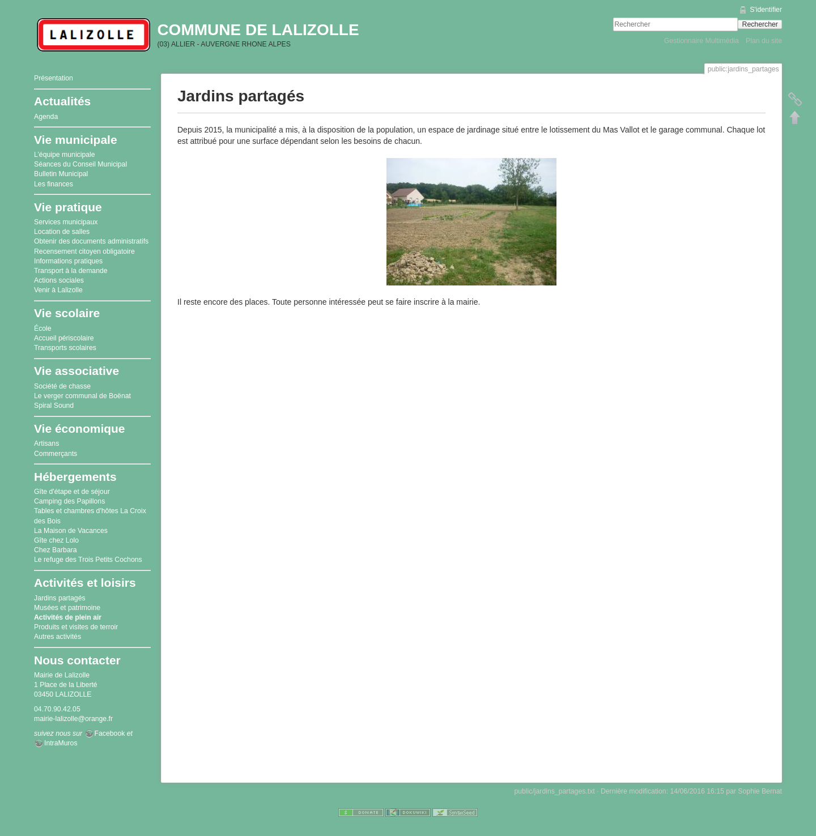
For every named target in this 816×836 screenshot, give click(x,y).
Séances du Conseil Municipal (80, 164)
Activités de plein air (67, 617)
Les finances (53, 184)
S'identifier (766, 10)
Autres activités (57, 637)
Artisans (46, 443)
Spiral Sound (54, 406)
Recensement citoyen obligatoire (84, 251)
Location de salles (62, 232)
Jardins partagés (60, 598)
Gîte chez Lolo (56, 540)
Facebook (110, 733)
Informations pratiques (68, 261)
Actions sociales (59, 280)
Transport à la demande (71, 271)
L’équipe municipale (64, 155)
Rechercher (760, 24)
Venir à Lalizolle (58, 290)
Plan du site (764, 41)
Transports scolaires (65, 348)
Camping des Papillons (69, 501)
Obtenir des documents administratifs (91, 241)
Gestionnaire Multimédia (701, 41)
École (43, 328)
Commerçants (55, 454)
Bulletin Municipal (61, 174)
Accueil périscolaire (64, 338)
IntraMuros (61, 743)
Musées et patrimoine (67, 608)
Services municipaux (65, 222)
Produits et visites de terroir (76, 627)
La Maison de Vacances (71, 531)
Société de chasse (62, 386)
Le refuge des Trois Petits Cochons (88, 560)
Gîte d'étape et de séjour (72, 492)
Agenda (46, 117)
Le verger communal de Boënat (82, 396)
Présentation (53, 78)
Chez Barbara (55, 550)
